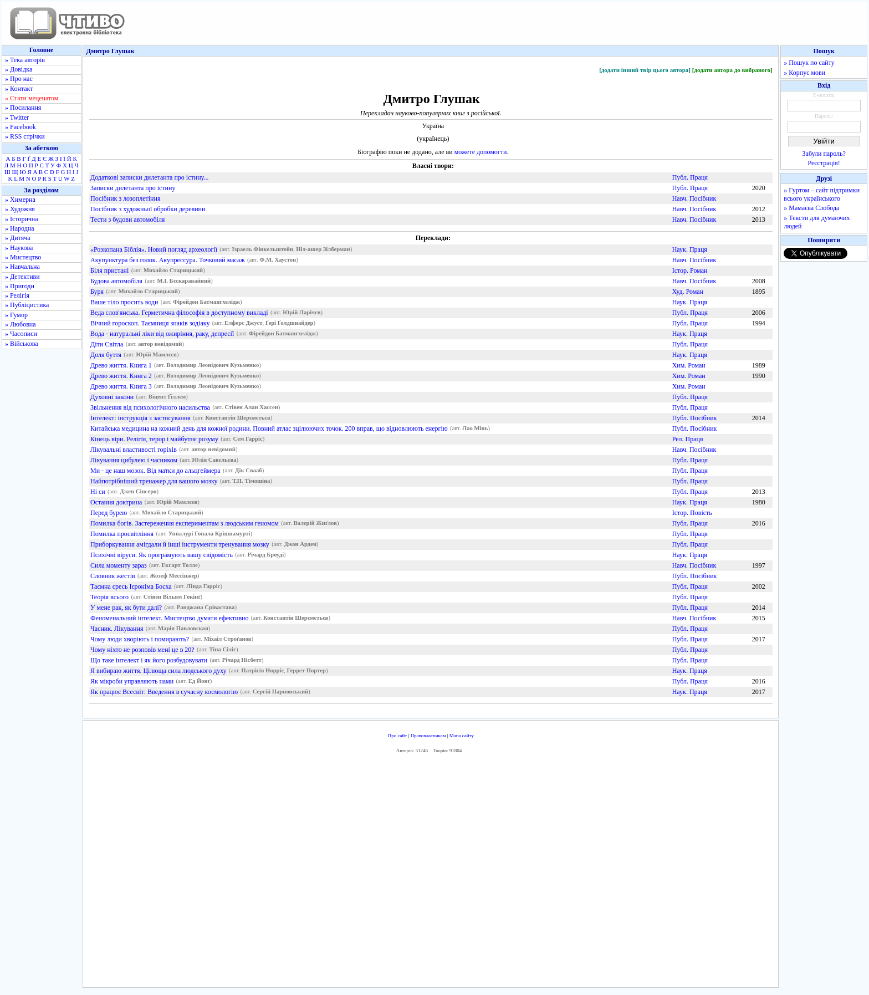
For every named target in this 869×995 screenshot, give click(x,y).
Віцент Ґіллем (167, 397)
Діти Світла (106, 344)
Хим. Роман (689, 365)
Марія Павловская (183, 629)
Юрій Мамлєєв (156, 355)
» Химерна (20, 199)
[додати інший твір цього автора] (645, 70)
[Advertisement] (430, 873)
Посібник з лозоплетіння (125, 198)
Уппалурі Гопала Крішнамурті (209, 534)
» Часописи (21, 334)
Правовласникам (428, 735)
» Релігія (17, 295)
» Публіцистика (27, 305)
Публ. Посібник (694, 418)
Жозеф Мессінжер (173, 576)
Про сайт (397, 735)
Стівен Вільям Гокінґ (172, 597)
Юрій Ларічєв (301, 313)
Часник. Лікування (116, 628)
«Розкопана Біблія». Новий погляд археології (153, 249)
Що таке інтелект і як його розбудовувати (148, 660)
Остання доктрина (116, 502)
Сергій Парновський (281, 692)
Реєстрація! (824, 163)
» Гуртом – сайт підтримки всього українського (822, 194)
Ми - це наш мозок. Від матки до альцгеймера (155, 470)
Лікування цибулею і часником (133, 460)
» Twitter (17, 117)
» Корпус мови (804, 72)
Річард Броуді (266, 555)
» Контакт (19, 89)
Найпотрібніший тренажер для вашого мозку (154, 481)
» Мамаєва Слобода (811, 208)
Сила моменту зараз (118, 565)
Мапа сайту (461, 735)
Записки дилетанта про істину (132, 188)
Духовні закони (112, 397)
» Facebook (20, 127)
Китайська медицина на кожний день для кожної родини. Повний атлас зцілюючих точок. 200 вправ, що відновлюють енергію (269, 428)
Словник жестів (112, 576)
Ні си (97, 492)
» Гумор (16, 315)
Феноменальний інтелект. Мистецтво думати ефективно (169, 618)
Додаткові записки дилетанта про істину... (149, 177)
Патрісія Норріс (262, 671)
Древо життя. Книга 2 (121, 376)
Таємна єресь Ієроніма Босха (131, 586)
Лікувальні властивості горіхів (133, 449)
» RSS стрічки (25, 136)
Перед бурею (108, 513)
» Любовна (20, 324)
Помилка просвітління (122, 534)
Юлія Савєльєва (214, 460)
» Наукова (19, 248)
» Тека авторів (25, 60)
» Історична (21, 219)
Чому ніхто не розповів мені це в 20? (142, 650)
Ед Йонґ (199, 681)
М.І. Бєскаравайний (184, 281)
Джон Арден (300, 545)
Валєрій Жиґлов (314, 524)
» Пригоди (19, 286)
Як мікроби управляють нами (131, 681)
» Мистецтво (23, 257)
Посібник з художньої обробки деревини (147, 209)
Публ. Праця (690, 177)
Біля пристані (109, 270)
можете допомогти (480, 152)
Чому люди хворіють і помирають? (139, 639)
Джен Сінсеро (138, 492)
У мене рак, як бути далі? (126, 607)
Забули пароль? (824, 153)
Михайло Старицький (173, 271)
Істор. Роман (690, 270)
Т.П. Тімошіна (251, 481)
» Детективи (22, 276)
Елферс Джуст (243, 323)
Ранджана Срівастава (206, 608)
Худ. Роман (687, 291)
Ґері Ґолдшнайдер (289, 323)
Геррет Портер (306, 671)
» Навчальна (22, 267)
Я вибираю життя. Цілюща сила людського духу (158, 671)
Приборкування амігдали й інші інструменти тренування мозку (179, 544)
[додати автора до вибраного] (732, 70)
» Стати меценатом (31, 98)
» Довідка (18, 69)
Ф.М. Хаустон (277, 260)
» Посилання (23, 107)
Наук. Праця (689, 249)
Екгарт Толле (179, 566)
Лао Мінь (475, 429)
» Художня (20, 209)
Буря (97, 291)
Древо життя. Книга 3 (121, 386)
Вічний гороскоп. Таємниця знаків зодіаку (149, 323)
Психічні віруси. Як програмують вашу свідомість (161, 555)
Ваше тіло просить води (124, 302)
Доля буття (105, 355)
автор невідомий (160, 344)
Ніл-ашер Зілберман (323, 250)
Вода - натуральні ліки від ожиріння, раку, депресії (162, 334)
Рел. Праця (687, 439)
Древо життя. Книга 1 (121, 365)
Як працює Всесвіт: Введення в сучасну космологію (164, 692)
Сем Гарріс (247, 439)
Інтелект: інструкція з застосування (140, 418)
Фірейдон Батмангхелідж (206, 302)
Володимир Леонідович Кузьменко (212, 366)
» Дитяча (17, 238)
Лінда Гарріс (203, 587)
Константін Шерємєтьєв (237, 418)
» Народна (19, 228)
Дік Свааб (248, 471)
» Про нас (19, 79)
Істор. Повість (692, 513)
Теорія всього (109, 597)
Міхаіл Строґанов (228, 639)
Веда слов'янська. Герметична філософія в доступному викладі (179, 313)
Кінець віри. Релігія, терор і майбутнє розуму (154, 439)
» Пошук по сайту (809, 63)
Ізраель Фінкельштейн (262, 250)
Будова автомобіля (116, 281)
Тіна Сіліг (222, 650)
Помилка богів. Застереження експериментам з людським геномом (184, 523)
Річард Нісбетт (242, 660)
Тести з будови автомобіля (127, 219)
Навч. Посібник (694, 198)
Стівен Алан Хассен (251, 408)
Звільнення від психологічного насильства (150, 407)
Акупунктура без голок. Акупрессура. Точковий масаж (167, 260)
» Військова (21, 344)
